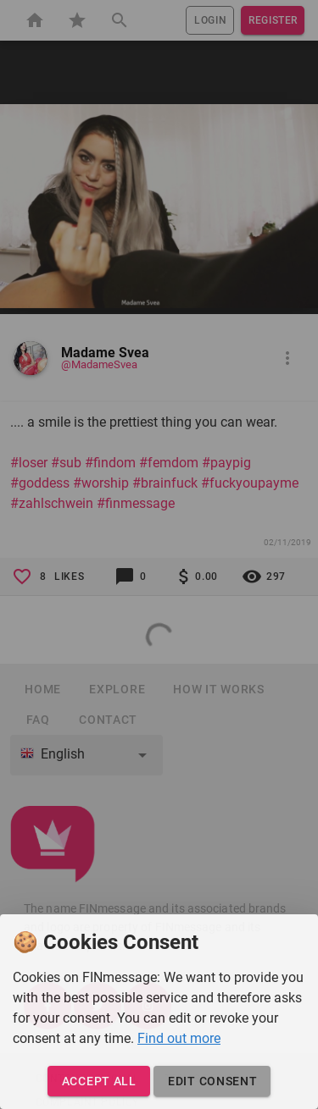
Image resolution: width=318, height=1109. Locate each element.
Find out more (178, 1038)
